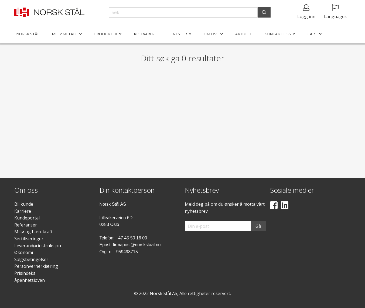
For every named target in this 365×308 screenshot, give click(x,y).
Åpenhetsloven (29, 280)
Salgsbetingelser (31, 259)
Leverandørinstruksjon (37, 246)
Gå (258, 226)
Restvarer (144, 33)
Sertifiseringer (28, 239)
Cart (312, 33)
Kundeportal (27, 218)
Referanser (25, 225)
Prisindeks (24, 273)
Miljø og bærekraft (33, 232)
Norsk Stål (27, 33)
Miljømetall (64, 33)
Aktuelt (243, 33)
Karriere (22, 211)
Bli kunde (23, 204)
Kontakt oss (277, 33)
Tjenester (177, 33)
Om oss (211, 33)
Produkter (105, 33)
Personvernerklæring (36, 266)
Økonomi (23, 252)
